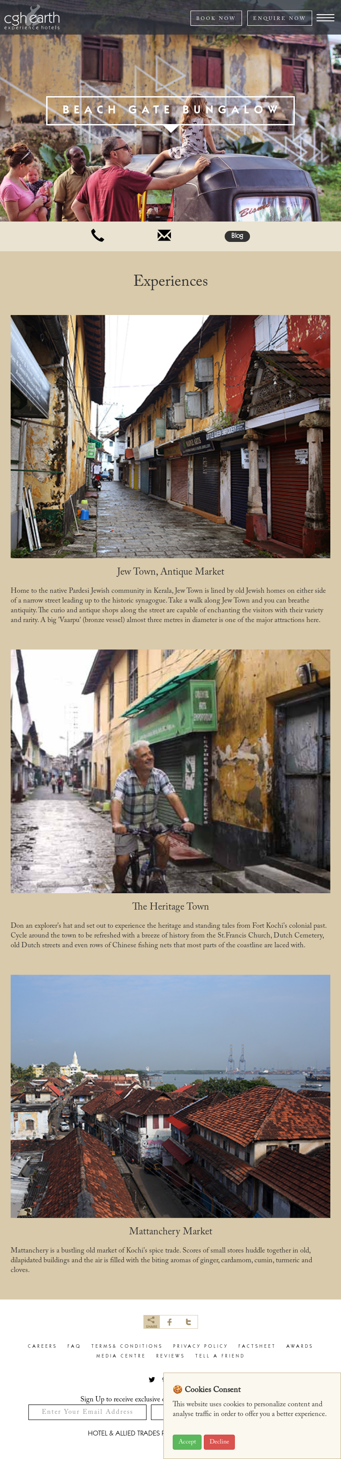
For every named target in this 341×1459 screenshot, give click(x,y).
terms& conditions (127, 1346)
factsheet (257, 1346)
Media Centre (121, 1356)
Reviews (170, 1356)
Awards (299, 1346)
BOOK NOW (216, 18)
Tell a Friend (220, 1356)
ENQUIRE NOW (279, 18)
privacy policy (200, 1346)
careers (42, 1346)
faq (74, 1346)
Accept (187, 1442)
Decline (219, 1442)
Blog (237, 236)
